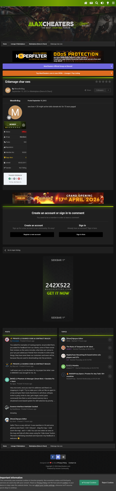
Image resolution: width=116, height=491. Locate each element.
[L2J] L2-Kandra (72, 365)
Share (88, 90)
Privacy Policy (62, 463)
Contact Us (72, 463)
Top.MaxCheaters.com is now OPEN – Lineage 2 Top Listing (58, 73)
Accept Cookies (88, 483)
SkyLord (15, 366)
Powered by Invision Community (58, 468)
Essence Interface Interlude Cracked (24, 407)
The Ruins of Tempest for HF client (79, 347)
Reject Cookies (107, 483)
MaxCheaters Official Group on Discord (58, 66)
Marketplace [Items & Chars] (41, 91)
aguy (14, 384)
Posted (27, 341)
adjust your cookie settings (45, 485)
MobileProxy (70, 379)
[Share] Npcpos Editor (18, 419)
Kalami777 (70, 368)
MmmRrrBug (19, 89)
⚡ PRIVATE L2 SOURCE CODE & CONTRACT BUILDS (30, 338)
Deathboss (16, 409)
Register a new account (32, 234)
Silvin (14, 421)
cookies (65, 483)
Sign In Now (80, 234)
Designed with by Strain (49, 463)
